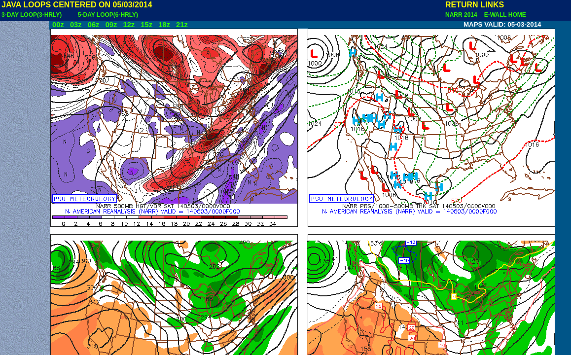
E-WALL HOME (503, 14)
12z (129, 25)
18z (164, 25)
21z (182, 25)
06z (94, 25)
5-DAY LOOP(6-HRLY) (108, 14)
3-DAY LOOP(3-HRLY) (31, 14)
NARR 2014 (462, 14)
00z (58, 25)
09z (111, 25)
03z (76, 25)
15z (146, 25)
